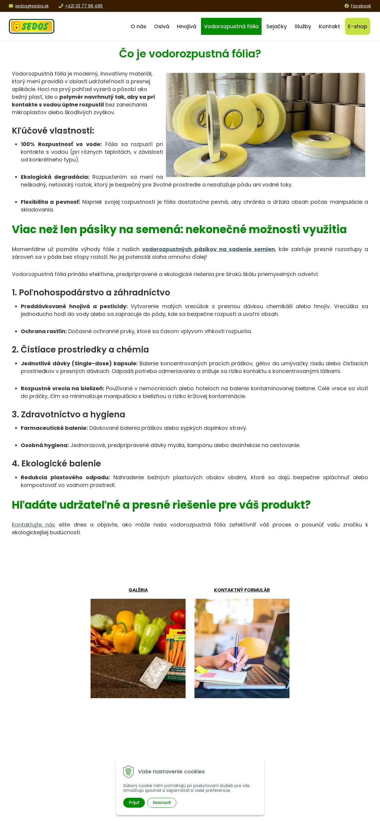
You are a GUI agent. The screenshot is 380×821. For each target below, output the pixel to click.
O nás (138, 26)
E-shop (357, 26)
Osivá (161, 26)
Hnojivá (186, 26)
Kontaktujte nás (33, 524)
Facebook (358, 6)
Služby (302, 26)
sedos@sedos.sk (29, 6)
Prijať (134, 803)
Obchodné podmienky (313, 757)
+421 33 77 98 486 (81, 6)
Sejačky (276, 26)
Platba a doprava (307, 765)
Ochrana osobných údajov (318, 772)
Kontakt (329, 26)
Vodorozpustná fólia (231, 26)
